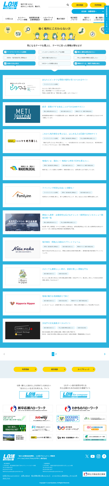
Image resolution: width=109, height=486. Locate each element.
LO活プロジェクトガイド (11, 476)
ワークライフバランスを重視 (16, 52)
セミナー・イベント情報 (22, 19)
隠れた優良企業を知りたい (86, 52)
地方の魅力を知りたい (49, 58)
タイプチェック (86, 369)
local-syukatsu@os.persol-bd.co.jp (14, 471)
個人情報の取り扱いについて (40, 476)
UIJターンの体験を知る (50, 63)
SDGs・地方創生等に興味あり (17, 58)
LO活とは (9, 19)
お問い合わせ (25, 476)
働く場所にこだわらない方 (100, 19)
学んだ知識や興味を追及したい (87, 58)
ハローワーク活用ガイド (48, 19)
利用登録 (100, 5)
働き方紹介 (61, 19)
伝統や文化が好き (13, 63)
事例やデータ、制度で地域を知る (88, 63)
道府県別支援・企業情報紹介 (35, 19)
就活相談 (81, 5)
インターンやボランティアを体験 (53, 52)
